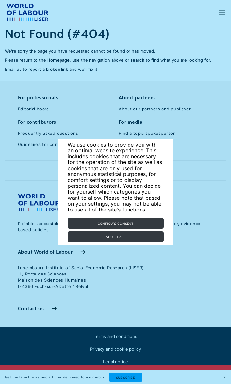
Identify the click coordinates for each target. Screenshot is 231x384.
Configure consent (115, 223)
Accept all (116, 237)
